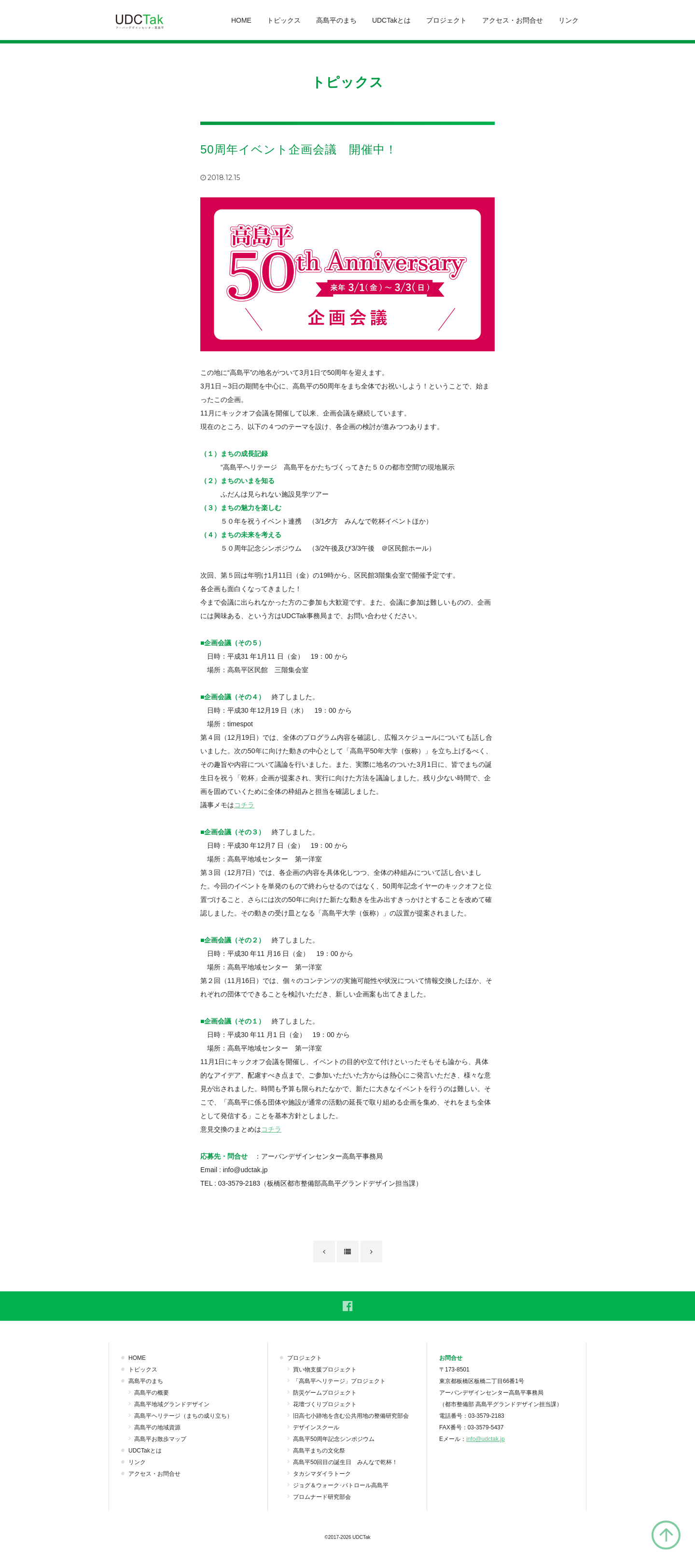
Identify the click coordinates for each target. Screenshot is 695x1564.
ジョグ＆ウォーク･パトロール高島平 (341, 1485)
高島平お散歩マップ (160, 1439)
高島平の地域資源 (157, 1427)
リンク (568, 20)
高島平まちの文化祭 (319, 1450)
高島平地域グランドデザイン (171, 1404)
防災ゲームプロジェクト (325, 1392)
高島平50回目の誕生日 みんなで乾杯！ (345, 1462)
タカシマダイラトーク (322, 1473)
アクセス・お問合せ (512, 20)
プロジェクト (446, 20)
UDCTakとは (391, 20)
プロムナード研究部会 (322, 1497)
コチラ (244, 805)
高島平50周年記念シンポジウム (334, 1439)
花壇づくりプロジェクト (325, 1404)
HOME (241, 20)
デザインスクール (316, 1427)
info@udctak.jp (485, 1439)
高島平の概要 (151, 1392)
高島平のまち (336, 20)
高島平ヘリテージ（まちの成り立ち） (183, 1415)
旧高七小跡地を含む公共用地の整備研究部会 (351, 1415)
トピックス (284, 20)
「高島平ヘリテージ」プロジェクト (339, 1381)
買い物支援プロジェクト (325, 1369)
